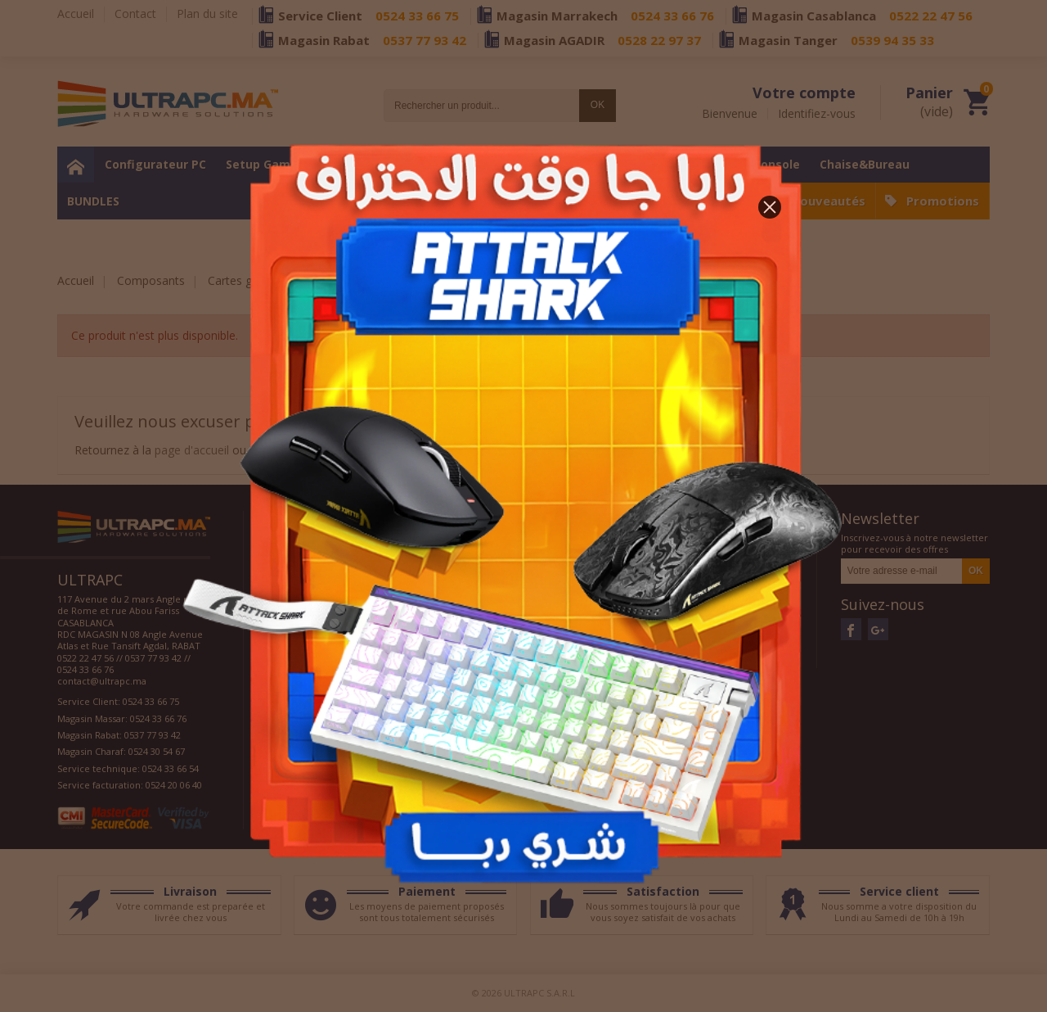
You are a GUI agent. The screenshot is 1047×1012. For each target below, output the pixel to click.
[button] (769, 207)
